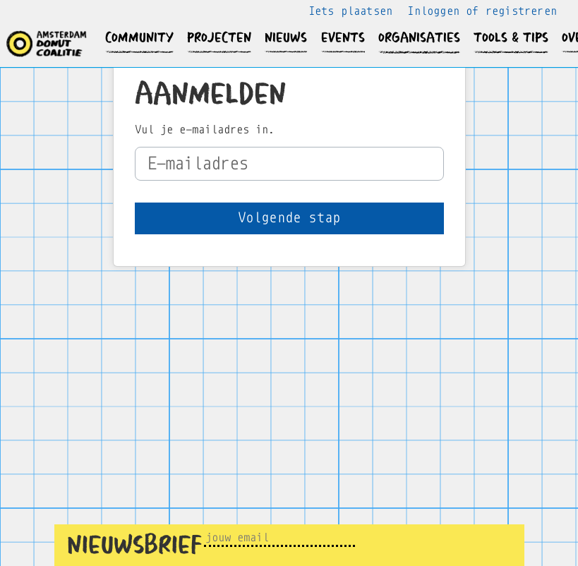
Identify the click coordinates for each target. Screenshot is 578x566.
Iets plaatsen (350, 11)
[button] (140, 37)
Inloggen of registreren (482, 11)
